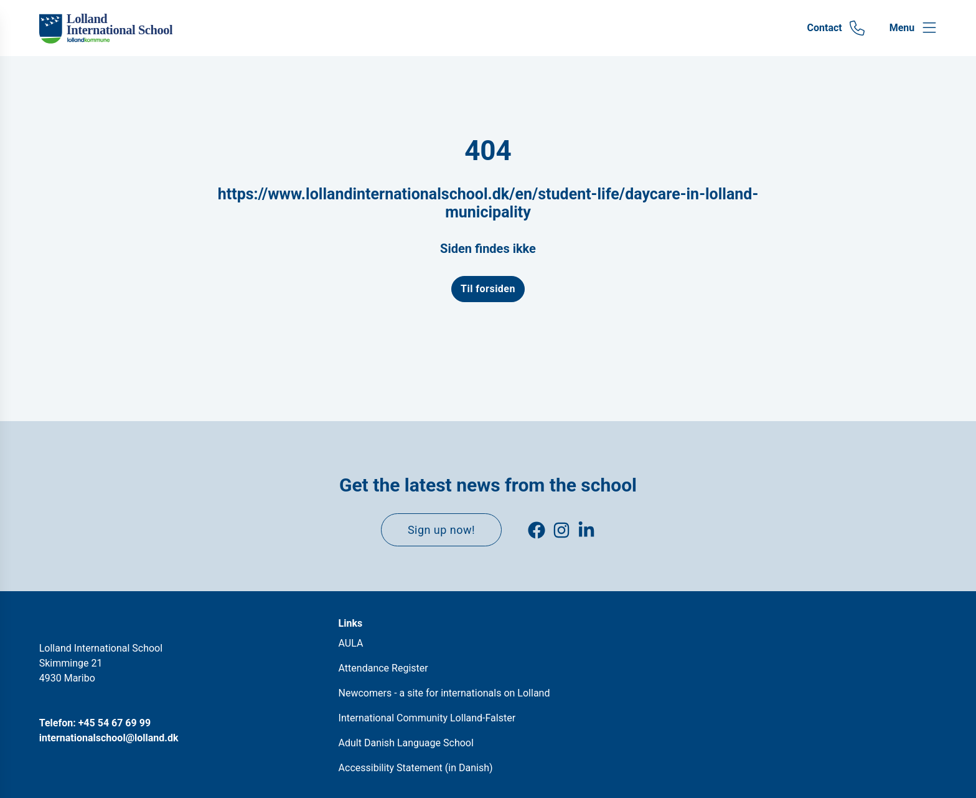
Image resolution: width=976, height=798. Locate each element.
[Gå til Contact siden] (836, 28)
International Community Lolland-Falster (427, 718)
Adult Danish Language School (406, 743)
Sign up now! (441, 529)
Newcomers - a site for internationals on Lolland (444, 693)
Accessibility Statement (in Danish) (416, 768)
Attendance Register (383, 668)
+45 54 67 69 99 (114, 723)
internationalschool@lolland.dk (109, 738)
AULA (351, 643)
